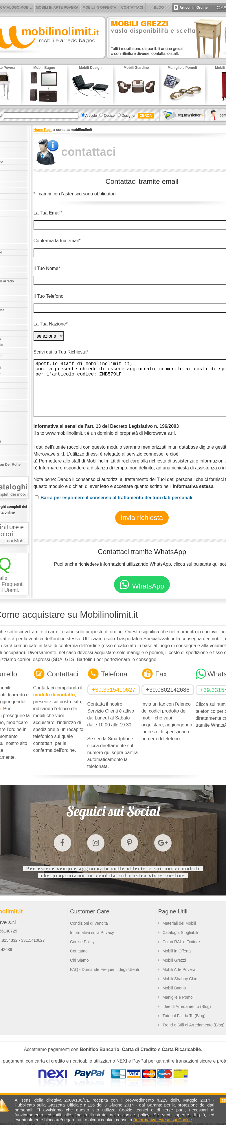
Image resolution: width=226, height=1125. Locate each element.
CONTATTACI (132, 7)
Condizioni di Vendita (89, 923)
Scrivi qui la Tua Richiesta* (61, 351)
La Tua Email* (48, 212)
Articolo (91, 116)
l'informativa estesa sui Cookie (162, 1119)
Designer (128, 116)
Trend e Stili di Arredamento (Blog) (193, 1025)
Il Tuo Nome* (47, 268)
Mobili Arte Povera (178, 969)
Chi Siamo (79, 960)
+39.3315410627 (113, 690)
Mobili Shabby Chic (179, 978)
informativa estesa (193, 486)
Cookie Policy (82, 941)
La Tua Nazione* (51, 323)
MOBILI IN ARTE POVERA (57, 7)
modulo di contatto (54, 694)
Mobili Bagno (174, 988)
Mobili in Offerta (176, 951)
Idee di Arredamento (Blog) (186, 1006)
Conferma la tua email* (57, 240)
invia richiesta (142, 517)
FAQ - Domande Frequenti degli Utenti (104, 969)
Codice (109, 116)
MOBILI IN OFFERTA (99, 7)
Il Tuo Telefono (49, 296)
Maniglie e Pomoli (178, 997)
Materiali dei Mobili (179, 923)
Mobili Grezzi (174, 960)
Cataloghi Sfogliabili (180, 932)
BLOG (159, 7)
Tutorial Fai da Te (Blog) (183, 1015)
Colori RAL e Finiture (181, 941)
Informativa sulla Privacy (92, 932)
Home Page (43, 130)
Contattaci (79, 951)
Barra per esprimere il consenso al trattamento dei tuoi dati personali (116, 497)
